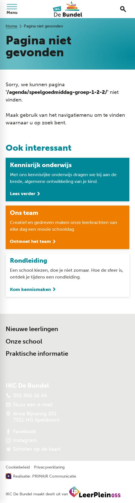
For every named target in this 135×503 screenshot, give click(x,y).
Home (11, 26)
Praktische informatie (37, 353)
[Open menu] (12, 9)
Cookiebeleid (18, 467)
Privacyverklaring (49, 467)
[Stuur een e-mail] (29, 404)
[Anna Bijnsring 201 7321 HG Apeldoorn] (33, 417)
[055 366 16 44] (26, 395)
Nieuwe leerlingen (32, 329)
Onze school (24, 341)
